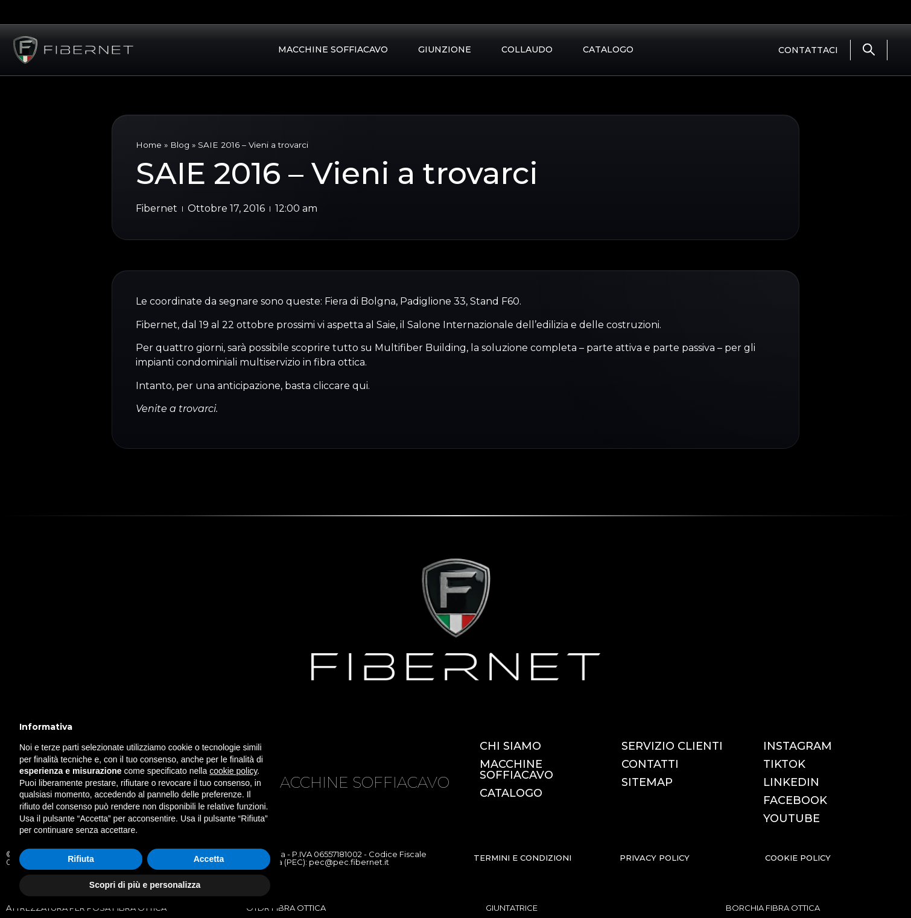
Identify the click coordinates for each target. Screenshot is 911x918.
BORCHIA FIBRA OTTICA (773, 908)
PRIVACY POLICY (655, 858)
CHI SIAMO (510, 746)
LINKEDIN (791, 782)
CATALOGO (608, 49)
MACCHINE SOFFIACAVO (333, 49)
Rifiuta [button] (81, 859)
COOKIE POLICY (798, 858)
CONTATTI (650, 764)
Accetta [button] (209, 859)
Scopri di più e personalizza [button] (144, 885)
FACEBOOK (795, 800)
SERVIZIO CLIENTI (672, 746)
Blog (179, 145)
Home (149, 145)
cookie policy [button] (233, 771)
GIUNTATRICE (512, 908)
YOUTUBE (791, 818)
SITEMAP (647, 782)
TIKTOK (784, 764)
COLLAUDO (527, 49)
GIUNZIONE (444, 49)
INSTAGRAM (797, 746)
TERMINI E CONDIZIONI (522, 858)
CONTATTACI (808, 50)
